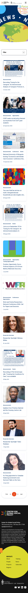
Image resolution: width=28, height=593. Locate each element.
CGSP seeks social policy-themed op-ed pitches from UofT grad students (14, 121)
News (17, 561)
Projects (8, 564)
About (8, 559)
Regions (8, 567)
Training (18, 559)
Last (21, 494)
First (7, 494)
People (8, 561)
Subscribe (19, 564)
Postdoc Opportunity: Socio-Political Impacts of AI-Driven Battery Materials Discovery (12, 266)
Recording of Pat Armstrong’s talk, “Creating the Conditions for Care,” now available (13, 374)
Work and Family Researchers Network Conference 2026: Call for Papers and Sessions (13, 304)
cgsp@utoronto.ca (6, 526)
